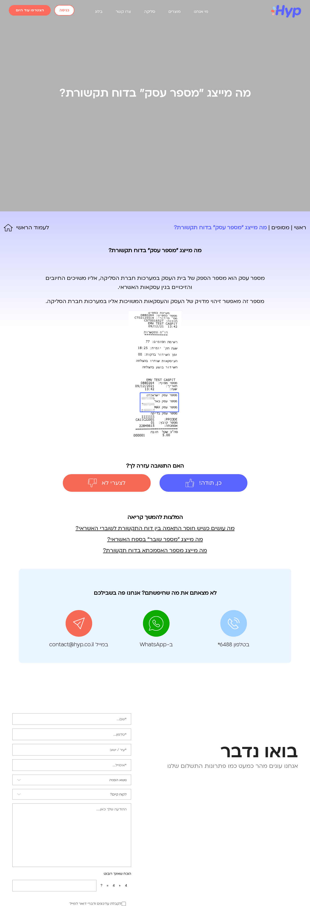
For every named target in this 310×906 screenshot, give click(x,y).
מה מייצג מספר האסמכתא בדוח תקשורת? (155, 550)
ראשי (300, 227)
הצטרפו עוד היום (30, 10)
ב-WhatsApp (156, 645)
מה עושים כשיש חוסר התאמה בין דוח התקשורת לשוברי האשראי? (155, 528)
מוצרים (174, 11)
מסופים (280, 227)
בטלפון (233, 645)
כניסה (64, 10)
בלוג (98, 11)
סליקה (149, 11)
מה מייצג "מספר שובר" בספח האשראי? (155, 539)
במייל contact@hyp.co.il (78, 645)
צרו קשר (123, 11)
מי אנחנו (201, 11)
